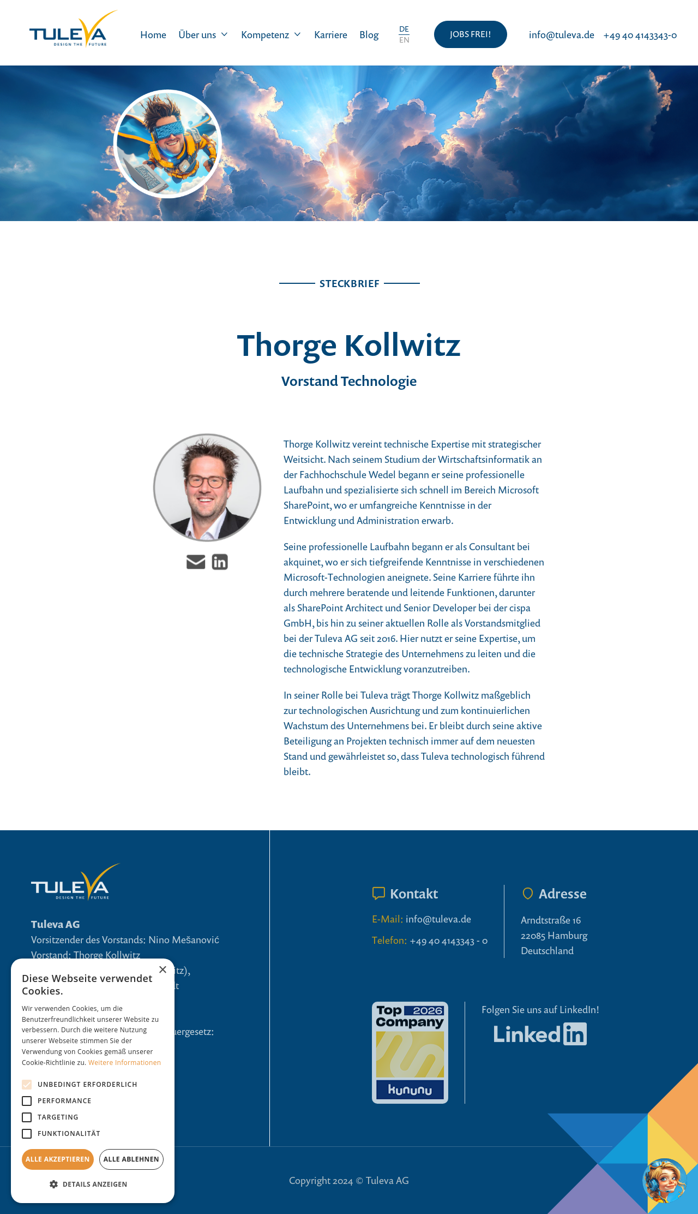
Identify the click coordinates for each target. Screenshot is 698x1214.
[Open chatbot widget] (664, 1180)
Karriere (330, 34)
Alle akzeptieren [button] (58, 1159)
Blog (368, 34)
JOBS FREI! (470, 34)
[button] (203, 34)
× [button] (162, 970)
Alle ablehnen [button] (131, 1159)
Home (153, 34)
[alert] (92, 1081)
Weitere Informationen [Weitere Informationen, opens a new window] (124, 1062)
